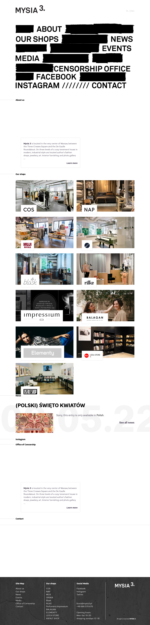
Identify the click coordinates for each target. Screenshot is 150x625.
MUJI (48, 594)
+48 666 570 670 (85, 606)
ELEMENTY (51, 612)
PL (127, 10)
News (18, 594)
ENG (132, 10)
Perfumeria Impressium (57, 606)
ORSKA (49, 597)
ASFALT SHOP (52, 618)
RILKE (49, 603)
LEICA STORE (52, 615)
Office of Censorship (25, 603)
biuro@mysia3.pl (84, 603)
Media (18, 600)
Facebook (81, 588)
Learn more (72, 162)
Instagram (81, 591)
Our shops (20, 591)
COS (48, 588)
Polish (100, 415)
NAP (48, 591)
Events (19, 597)
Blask (48, 600)
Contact (19, 606)
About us (20, 588)
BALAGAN (51, 609)
